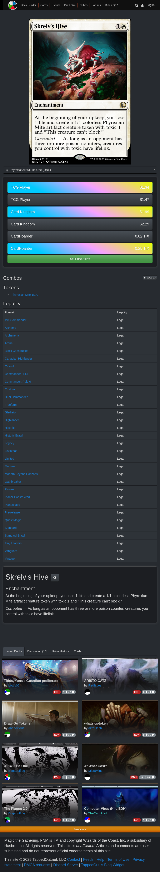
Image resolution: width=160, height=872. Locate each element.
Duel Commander (16, 397)
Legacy (9, 443)
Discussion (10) (37, 651)
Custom (10, 389)
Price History (60, 651)
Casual (9, 366)
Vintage (10, 558)
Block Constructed (17, 351)
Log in (151, 5)
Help (100, 859)
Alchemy (10, 327)
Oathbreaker (13, 481)
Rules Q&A (111, 5)
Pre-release (12, 512)
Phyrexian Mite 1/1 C (25, 294)
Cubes (84, 5)
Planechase (12, 504)
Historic (10, 427)
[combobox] (80, 170)
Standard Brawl (15, 535)
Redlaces (94, 685)
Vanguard (11, 551)
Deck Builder (28, 5)
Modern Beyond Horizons (21, 474)
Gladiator (11, 412)
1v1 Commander (15, 320)
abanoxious (16, 728)
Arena (8, 343)
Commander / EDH (17, 374)
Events (56, 5)
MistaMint (95, 770)
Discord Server (65, 865)
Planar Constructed (17, 497)
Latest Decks (13, 651)
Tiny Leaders (13, 543)
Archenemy (12, 335)
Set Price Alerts (80, 259)
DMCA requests (37, 865)
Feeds (88, 859)
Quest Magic (13, 520)
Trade (77, 651)
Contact (73, 859)
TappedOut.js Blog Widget (102, 865)
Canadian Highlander (18, 358)
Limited (9, 458)
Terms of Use (118, 859)
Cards (44, 5)
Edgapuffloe (16, 770)
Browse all (150, 277)
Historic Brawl (14, 435)
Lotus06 (13, 685)
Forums (96, 5)
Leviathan (11, 451)
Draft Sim (69, 5)
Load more (80, 829)
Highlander (12, 420)
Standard (11, 527)
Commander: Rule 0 (18, 381)
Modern (10, 466)
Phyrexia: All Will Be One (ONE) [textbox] (28, 170)
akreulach (95, 728)
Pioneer (10, 489)
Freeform (11, 404)
